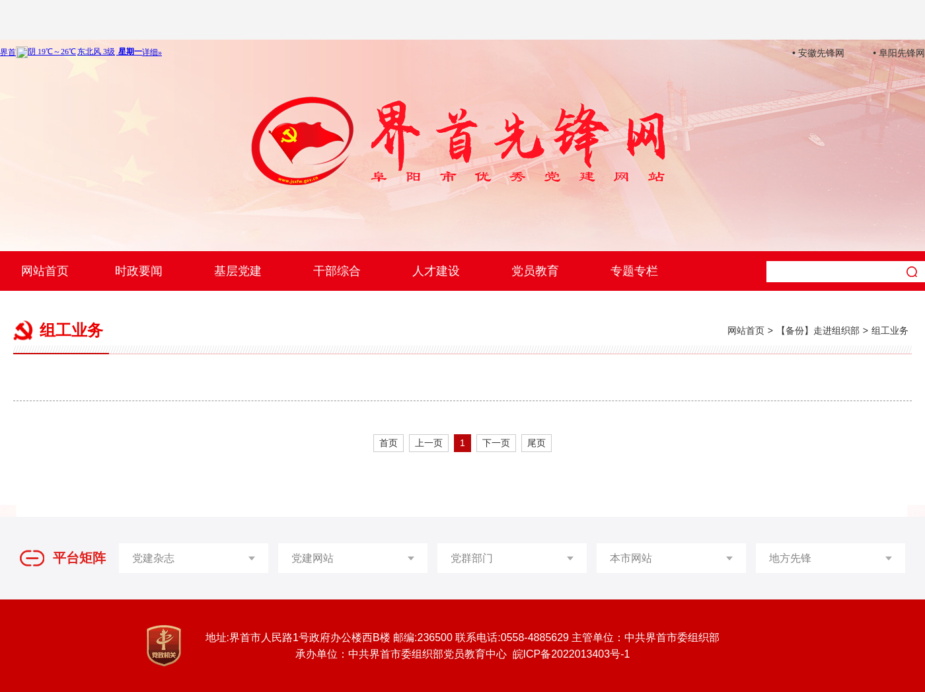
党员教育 (535, 271)
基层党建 (238, 271)
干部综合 (337, 271)
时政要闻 (139, 271)
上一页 (429, 443)
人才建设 (436, 271)
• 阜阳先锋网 (899, 53)
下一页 (496, 443)
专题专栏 (634, 271)
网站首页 (45, 271)
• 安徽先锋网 (818, 53)
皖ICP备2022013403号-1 (571, 654)
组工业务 (889, 330)
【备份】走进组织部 (818, 330)
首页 (388, 443)
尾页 (536, 443)
